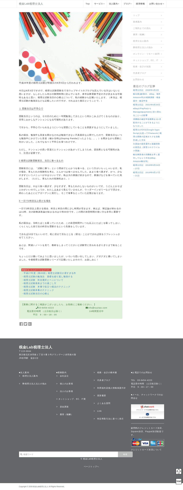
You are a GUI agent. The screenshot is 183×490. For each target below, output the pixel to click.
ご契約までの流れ (142, 28)
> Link (98, 411)
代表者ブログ (139, 73)
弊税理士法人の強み (143, 47)
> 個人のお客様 (64, 383)
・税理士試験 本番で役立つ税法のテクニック (45, 286)
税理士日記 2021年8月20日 (146, 105)
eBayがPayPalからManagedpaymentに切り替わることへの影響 (147, 111)
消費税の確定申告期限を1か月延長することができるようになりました (147, 122)
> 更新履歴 (100, 395)
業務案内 (137, 22)
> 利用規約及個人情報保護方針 (110, 388)
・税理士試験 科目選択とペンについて (42, 280)
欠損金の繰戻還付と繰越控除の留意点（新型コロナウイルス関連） (146, 147)
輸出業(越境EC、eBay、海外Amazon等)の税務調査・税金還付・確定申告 (146, 97)
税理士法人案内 (141, 41)
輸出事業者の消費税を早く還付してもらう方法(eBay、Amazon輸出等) (146, 157)
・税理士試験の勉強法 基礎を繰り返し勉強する (47, 276)
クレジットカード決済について (146, 449)
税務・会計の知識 (142, 66)
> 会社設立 (62, 376)
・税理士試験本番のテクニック (37, 290)
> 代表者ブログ (102, 380)
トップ (136, 15)
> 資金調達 (62, 407)
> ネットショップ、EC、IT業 (71, 399)
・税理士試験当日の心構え (35, 293)
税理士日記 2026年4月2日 (146, 90)
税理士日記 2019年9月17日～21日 (146, 174)
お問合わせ (138, 79)
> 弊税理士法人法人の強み (33, 383)
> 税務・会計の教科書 (105, 372)
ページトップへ (91, 466)
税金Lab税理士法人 (31, 3)
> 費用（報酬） (64, 414)
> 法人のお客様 (64, 391)
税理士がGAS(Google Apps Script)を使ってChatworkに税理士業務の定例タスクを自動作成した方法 (147, 135)
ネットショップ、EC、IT (145, 60)
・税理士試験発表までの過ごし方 (38, 283)
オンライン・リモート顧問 (146, 54)
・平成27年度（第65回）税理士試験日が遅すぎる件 (48, 273)
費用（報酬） (139, 34)
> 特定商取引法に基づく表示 (109, 419)
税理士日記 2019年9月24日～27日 (146, 167)
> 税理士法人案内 (28, 376)
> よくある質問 (102, 403)
